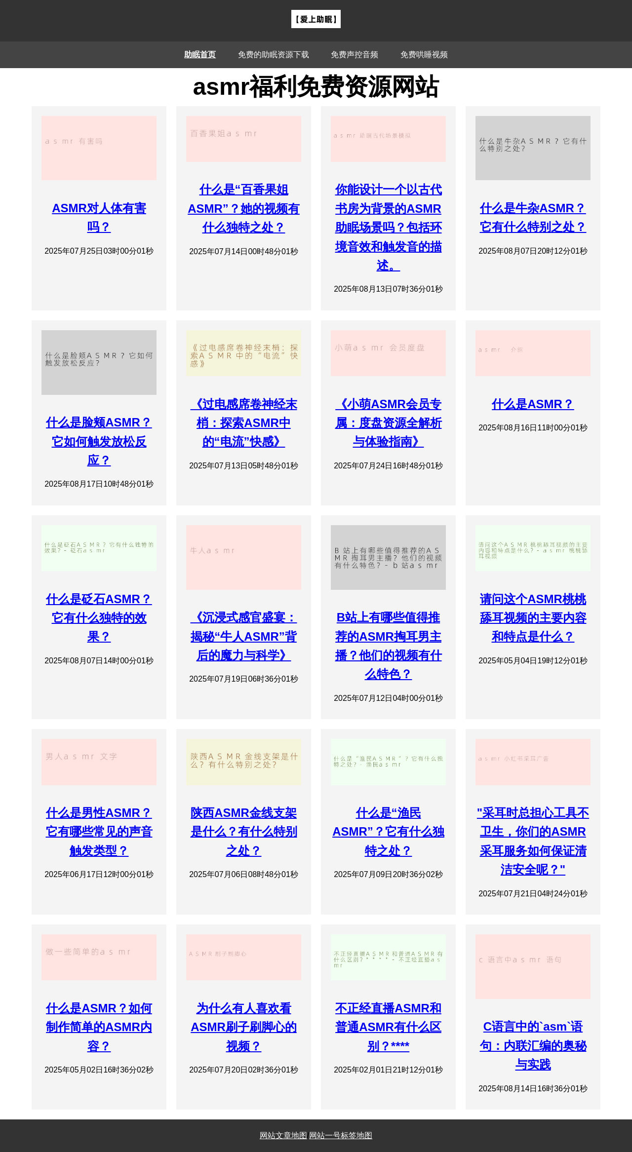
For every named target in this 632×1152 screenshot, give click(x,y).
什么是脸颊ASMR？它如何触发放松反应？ (99, 441)
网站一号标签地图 (340, 1135)
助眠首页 (200, 54)
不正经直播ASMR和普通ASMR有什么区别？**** (388, 1027)
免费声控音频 (354, 54)
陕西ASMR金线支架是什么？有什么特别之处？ (244, 831)
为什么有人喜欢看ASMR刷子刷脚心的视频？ (244, 1027)
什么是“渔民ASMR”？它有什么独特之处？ (388, 831)
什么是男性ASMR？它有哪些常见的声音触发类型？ (99, 831)
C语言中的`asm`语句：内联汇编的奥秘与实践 (533, 1045)
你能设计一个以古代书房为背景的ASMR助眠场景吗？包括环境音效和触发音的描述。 (388, 227)
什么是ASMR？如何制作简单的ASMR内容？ (99, 1027)
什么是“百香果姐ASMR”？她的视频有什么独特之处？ (244, 208)
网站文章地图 (283, 1135)
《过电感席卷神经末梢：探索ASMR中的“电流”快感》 (244, 423)
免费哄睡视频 (424, 54)
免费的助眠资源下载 (273, 54)
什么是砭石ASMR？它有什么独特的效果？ (99, 618)
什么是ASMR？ (533, 404)
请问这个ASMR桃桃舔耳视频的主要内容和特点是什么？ (533, 618)
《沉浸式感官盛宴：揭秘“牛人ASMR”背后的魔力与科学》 (244, 636)
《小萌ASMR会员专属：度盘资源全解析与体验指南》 (388, 423)
